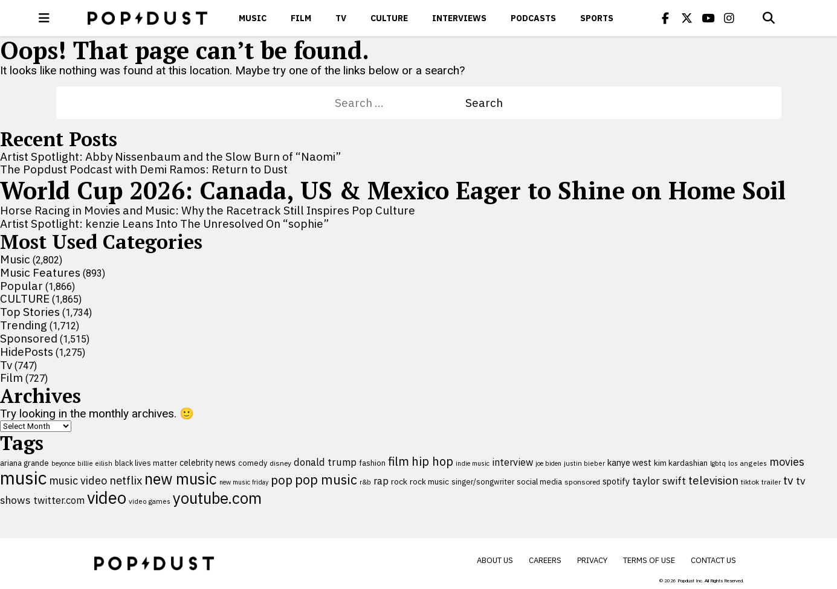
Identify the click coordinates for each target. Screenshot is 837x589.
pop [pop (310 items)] (281, 480)
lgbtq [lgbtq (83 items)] (718, 463)
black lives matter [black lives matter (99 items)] (146, 463)
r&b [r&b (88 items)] (365, 481)
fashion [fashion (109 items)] (372, 463)
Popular (21, 285)
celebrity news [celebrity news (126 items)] (207, 462)
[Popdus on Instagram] (729, 18)
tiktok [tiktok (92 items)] (750, 481)
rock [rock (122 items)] (399, 481)
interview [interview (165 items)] (512, 461)
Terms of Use (649, 560)
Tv (340, 18)
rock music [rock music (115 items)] (429, 481)
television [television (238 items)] (713, 480)
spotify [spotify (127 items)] (616, 481)
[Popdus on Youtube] (708, 18)
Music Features (40, 272)
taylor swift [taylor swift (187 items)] (659, 481)
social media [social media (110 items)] (539, 481)
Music (253, 18)
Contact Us (713, 560)
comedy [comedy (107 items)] (252, 463)
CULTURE (389, 18)
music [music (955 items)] (23, 477)
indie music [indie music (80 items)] (473, 463)
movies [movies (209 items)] (786, 462)
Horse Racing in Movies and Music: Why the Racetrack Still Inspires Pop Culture (207, 210)
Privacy (592, 560)
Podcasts (533, 18)
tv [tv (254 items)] (788, 480)
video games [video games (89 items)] (149, 501)
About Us (495, 560)
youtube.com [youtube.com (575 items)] (217, 498)
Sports (596, 18)
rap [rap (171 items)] (381, 481)
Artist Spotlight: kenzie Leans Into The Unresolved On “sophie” (164, 223)
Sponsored (28, 338)
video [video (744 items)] (106, 498)
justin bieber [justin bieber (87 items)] (584, 463)
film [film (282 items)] (398, 461)
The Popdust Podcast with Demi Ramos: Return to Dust (144, 169)
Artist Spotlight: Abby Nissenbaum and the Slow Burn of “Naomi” (170, 156)
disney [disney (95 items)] (280, 463)
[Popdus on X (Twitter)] (686, 18)
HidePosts (26, 351)
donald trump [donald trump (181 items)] (325, 462)
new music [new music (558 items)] (180, 479)
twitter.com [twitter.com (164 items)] (59, 500)
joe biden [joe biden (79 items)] (548, 463)
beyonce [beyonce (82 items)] (63, 463)
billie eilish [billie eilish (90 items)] (94, 463)
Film (301, 18)
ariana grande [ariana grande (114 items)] (24, 462)
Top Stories (30, 311)
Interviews (459, 18)
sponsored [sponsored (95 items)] (582, 481)
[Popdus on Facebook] (665, 18)
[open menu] (44, 18)
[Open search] (769, 18)
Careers (545, 560)
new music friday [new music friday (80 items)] (243, 482)
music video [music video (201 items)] (78, 481)
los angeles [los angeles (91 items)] (747, 463)
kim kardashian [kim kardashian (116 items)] (681, 462)
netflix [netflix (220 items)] (125, 480)
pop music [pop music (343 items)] (326, 479)
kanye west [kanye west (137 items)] (629, 462)
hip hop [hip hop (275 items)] (432, 461)
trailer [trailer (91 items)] (771, 481)
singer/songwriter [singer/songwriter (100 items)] (482, 481)
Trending (23, 325)
